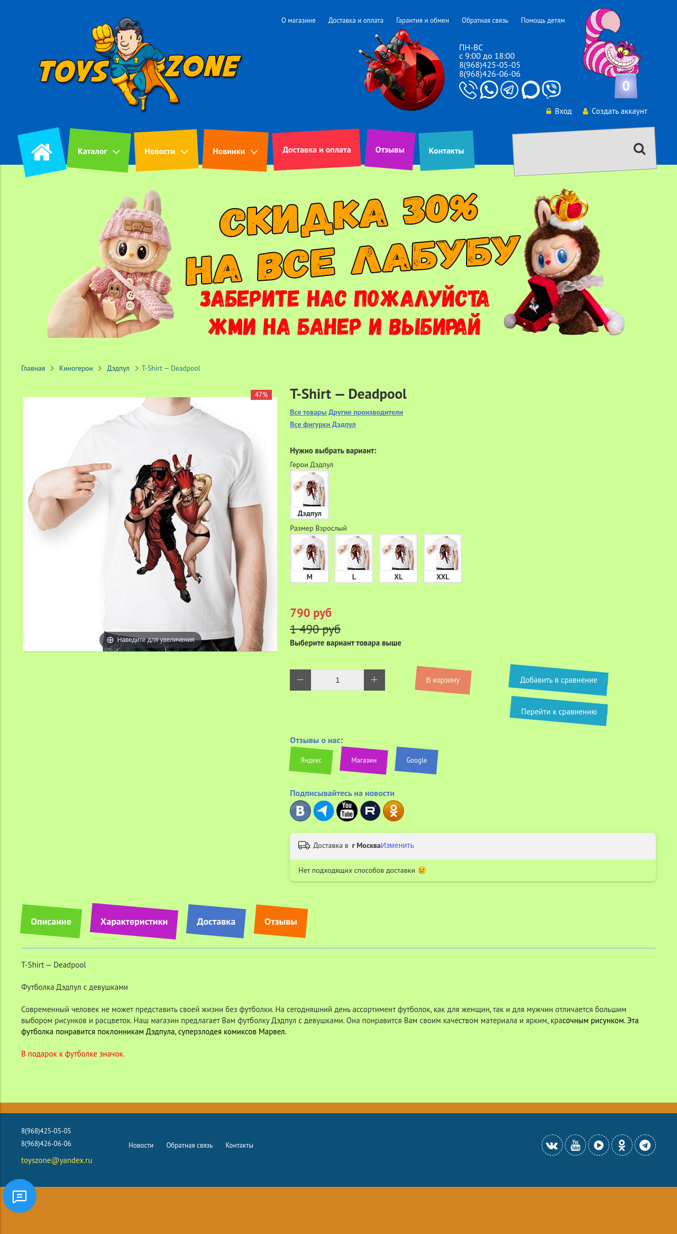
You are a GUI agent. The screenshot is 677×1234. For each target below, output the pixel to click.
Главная (33, 368)
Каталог (92, 151)
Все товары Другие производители (346, 412)
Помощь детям (543, 20)
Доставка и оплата (355, 20)
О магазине (298, 20)
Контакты (446, 150)
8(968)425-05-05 (489, 64)
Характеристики (134, 921)
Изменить (397, 845)
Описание (51, 921)
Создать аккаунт (614, 111)
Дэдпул (118, 368)
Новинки (229, 151)
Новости (159, 151)
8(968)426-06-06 (489, 73)
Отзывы (390, 149)
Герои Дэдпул (311, 464)
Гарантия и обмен (422, 20)
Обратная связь (485, 20)
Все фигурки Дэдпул (322, 424)
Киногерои (76, 368)
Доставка (216, 921)
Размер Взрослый (318, 528)
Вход (558, 111)
